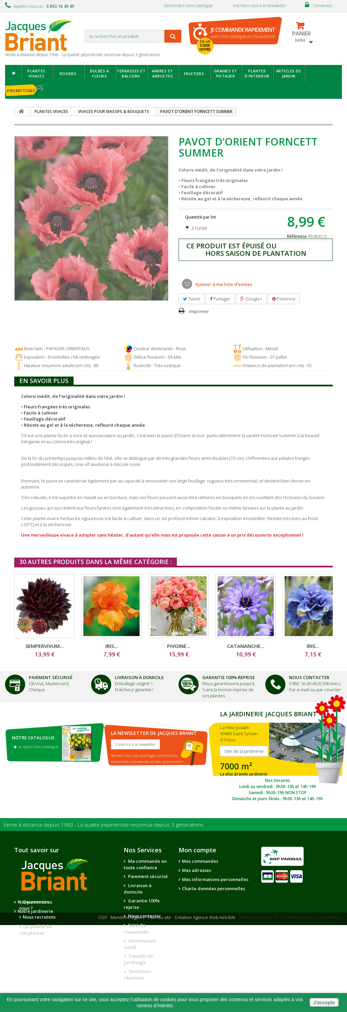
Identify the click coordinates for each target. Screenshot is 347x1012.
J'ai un (205, 45)
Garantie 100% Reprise (228, 677)
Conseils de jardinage (138, 958)
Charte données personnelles (213, 888)
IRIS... (111, 646)
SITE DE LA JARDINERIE (277, 755)
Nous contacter (144, 916)
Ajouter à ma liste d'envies (223, 284)
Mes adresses (196, 870)
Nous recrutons (39, 917)
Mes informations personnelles (215, 879)
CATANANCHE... (246, 646)
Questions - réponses (138, 974)
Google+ (251, 299)
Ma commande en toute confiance (145, 864)
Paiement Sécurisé (51, 677)
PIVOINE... (178, 646)
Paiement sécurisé (147, 876)
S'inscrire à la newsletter (135, 744)
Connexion (322, 5)
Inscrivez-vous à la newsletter (259, 5)
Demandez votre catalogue (188, 5)
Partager (220, 299)
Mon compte (197, 850)
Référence (297, 236)
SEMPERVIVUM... (44, 646)
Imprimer (199, 311)
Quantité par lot (201, 217)
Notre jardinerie (85, 911)
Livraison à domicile (139, 677)
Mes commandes (200, 861)
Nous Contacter (309, 677)
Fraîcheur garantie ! (134, 690)
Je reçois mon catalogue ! (35, 749)
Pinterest (283, 299)
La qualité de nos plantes (35, 929)
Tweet (191, 299)
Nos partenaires (84, 902)
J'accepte (324, 1002)
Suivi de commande (136, 928)
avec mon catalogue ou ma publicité (243, 32)
